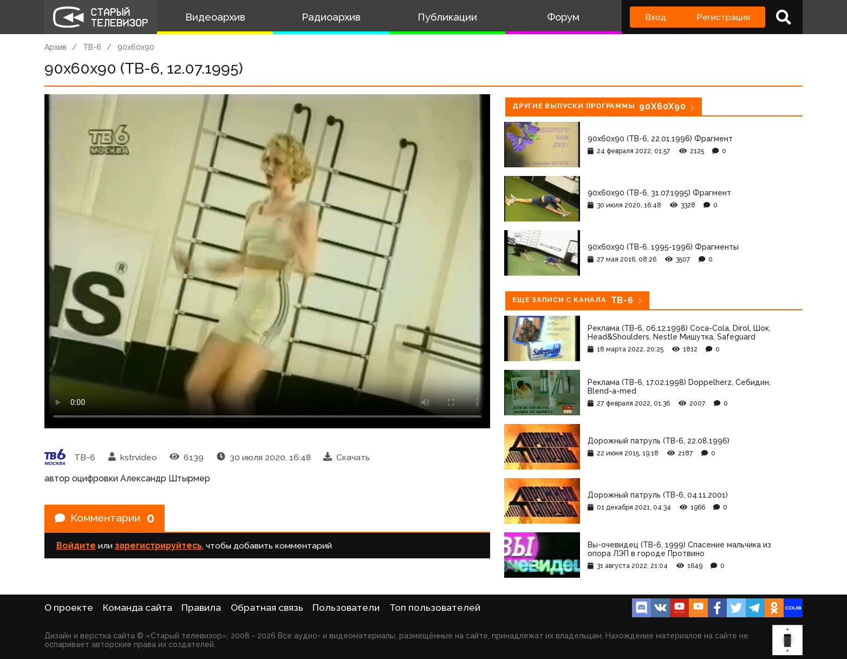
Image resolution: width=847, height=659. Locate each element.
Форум (563, 17)
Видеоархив (215, 17)
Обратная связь (267, 607)
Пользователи (346, 607)
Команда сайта (137, 607)
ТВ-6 (92, 47)
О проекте (68, 607)
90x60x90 (136, 47)
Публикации (447, 17)
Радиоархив (331, 17)
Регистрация (723, 17)
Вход (655, 17)
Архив (55, 47)
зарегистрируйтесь (158, 546)
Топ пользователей (434, 607)
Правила (201, 607)
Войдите (76, 546)
